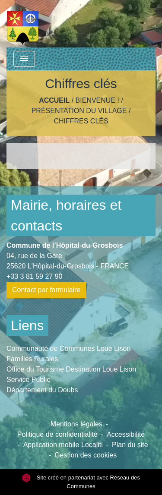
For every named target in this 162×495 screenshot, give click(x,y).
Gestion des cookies (85, 455)
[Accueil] (22, 24)
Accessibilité (126, 434)
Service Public (28, 379)
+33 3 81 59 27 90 (34, 276)
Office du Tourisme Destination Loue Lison (71, 369)
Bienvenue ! (97, 100)
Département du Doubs (42, 390)
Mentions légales (76, 424)
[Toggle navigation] (24, 59)
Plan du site (130, 444)
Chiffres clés (81, 121)
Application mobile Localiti (63, 444)
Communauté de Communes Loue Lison (68, 348)
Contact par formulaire (46, 289)
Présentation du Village (79, 110)
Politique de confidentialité (57, 434)
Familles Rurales (32, 359)
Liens (27, 325)
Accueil (54, 100)
